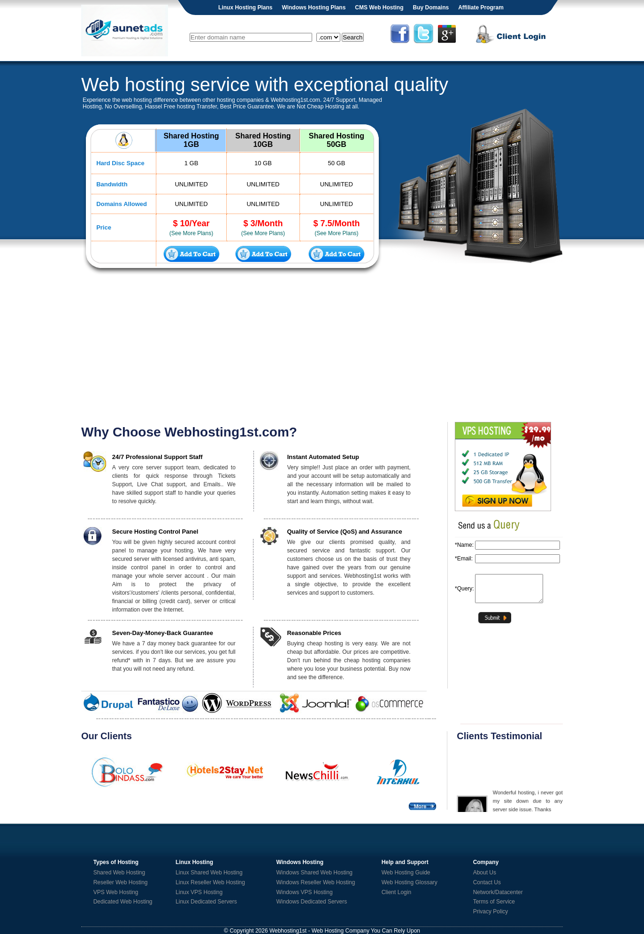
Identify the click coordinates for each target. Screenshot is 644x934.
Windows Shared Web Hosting (314, 872)
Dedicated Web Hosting (123, 901)
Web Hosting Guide (406, 872)
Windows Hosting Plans (313, 7)
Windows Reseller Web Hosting (315, 882)
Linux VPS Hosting (199, 892)
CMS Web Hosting (379, 7)
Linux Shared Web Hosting (209, 872)
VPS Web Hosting (115, 892)
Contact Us (487, 882)
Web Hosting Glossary (409, 882)
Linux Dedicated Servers (206, 901)
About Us (484, 872)
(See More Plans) (191, 233)
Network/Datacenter (498, 892)
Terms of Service (494, 901)
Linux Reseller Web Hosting (210, 882)
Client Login (396, 892)
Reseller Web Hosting (120, 882)
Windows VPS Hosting (304, 892)
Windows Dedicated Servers (311, 901)
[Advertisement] (322, 349)
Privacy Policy (490, 911)
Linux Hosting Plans (245, 7)
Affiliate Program (481, 7)
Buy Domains (431, 7)
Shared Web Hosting (119, 872)
